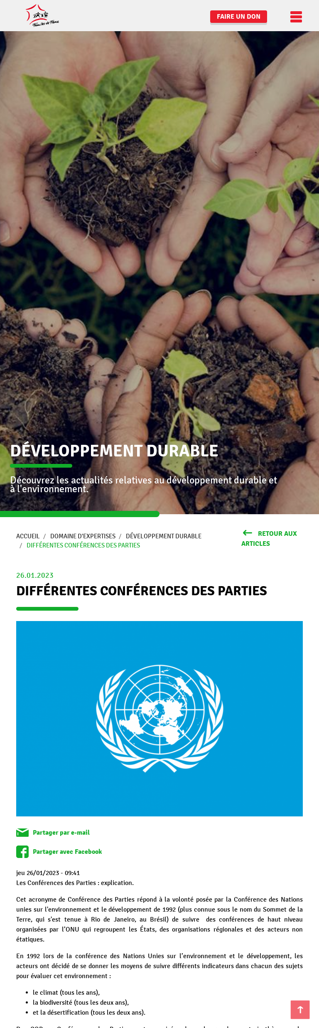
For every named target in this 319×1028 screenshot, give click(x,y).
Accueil (28, 536)
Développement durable (163, 536)
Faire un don (238, 16)
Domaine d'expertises (82, 536)
